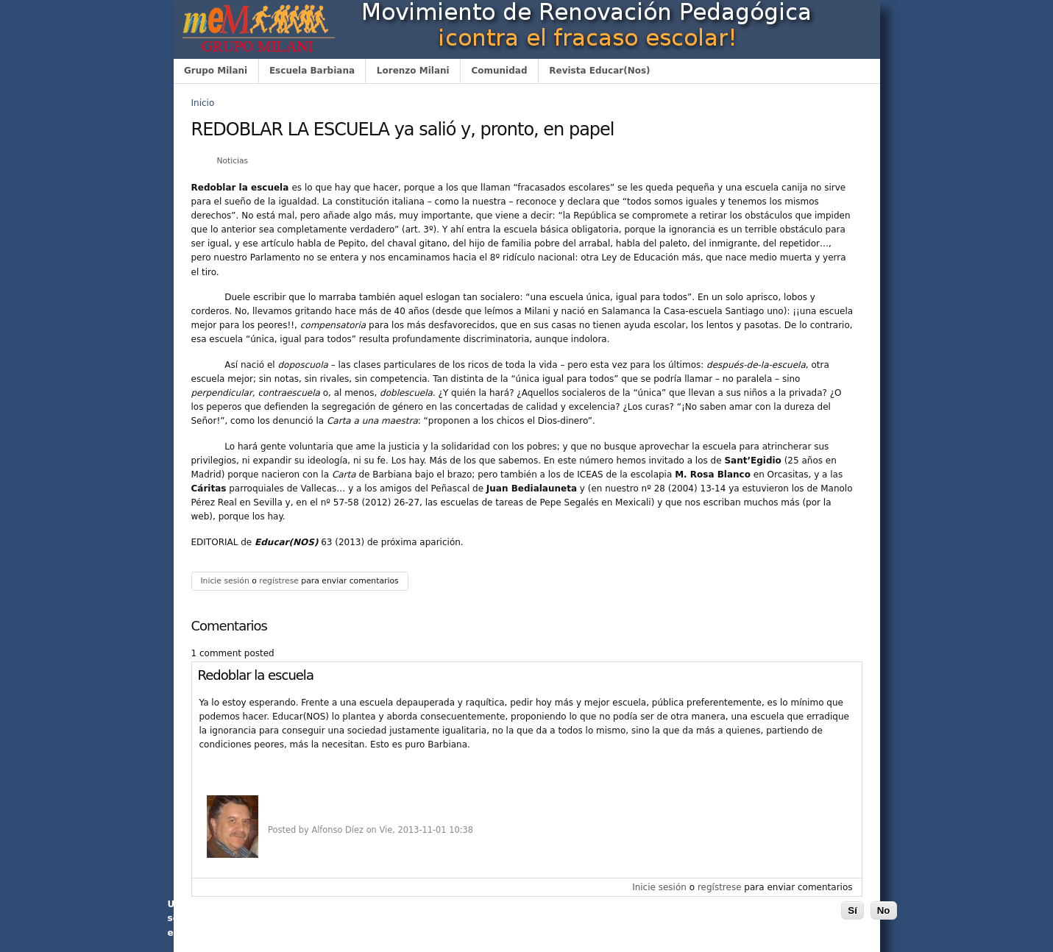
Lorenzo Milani (413, 70)
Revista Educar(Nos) (599, 70)
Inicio (203, 103)
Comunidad (499, 70)
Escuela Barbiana (312, 70)
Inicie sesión (224, 581)
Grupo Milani (215, 70)
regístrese (279, 581)
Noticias (232, 161)
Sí (852, 910)
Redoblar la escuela (255, 675)
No (883, 910)
